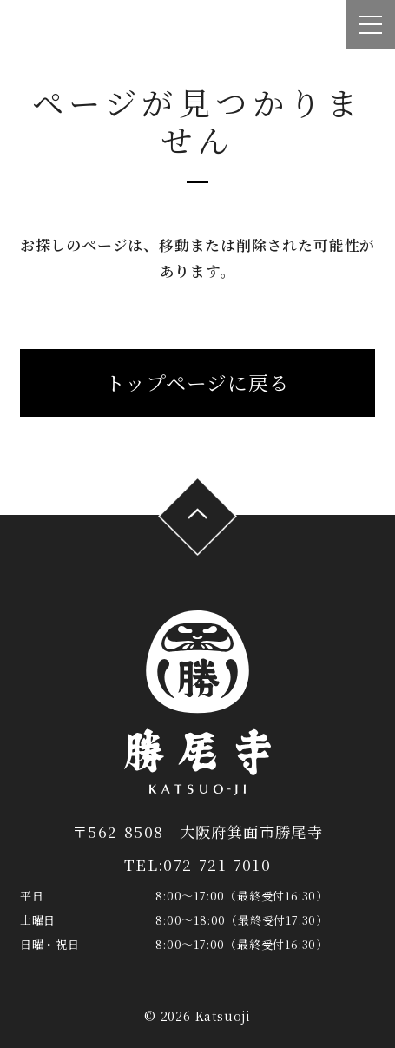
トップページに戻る (197, 382)
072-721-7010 (217, 864)
